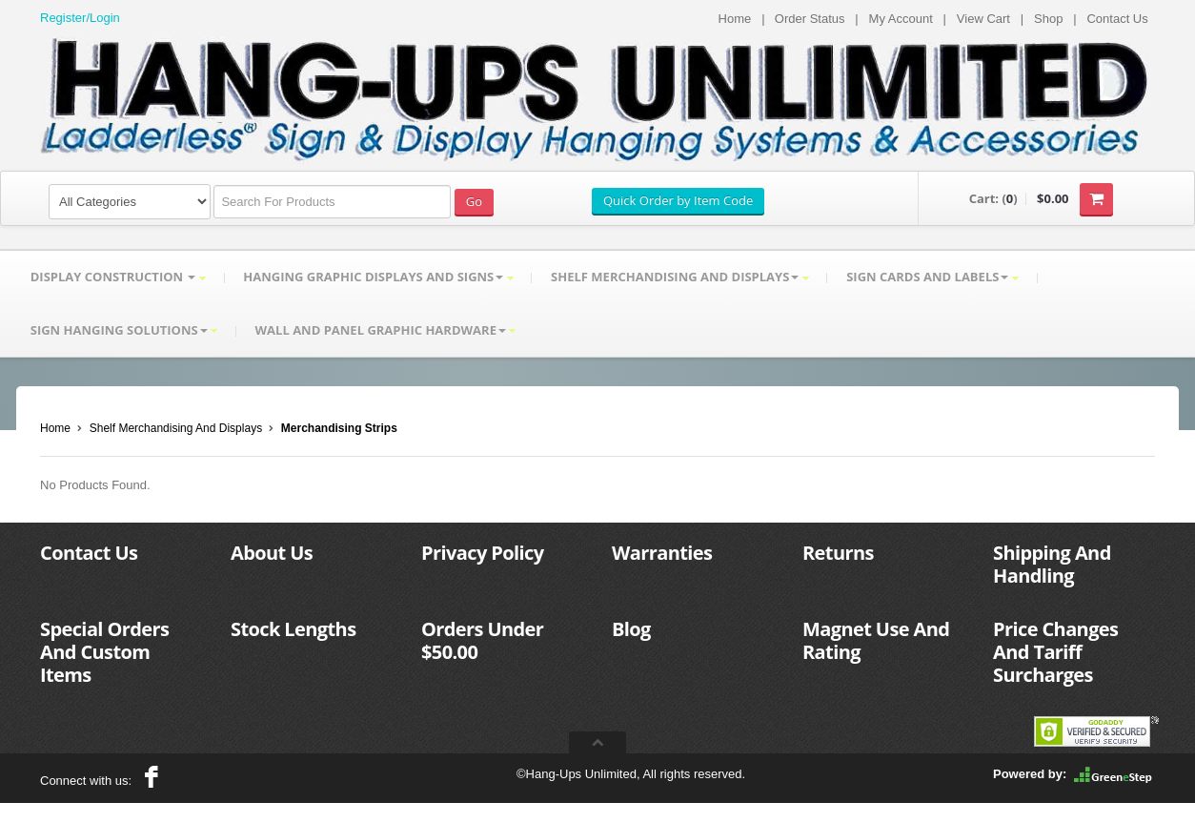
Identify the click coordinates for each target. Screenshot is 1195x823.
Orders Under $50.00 (482, 641)
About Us (272, 553)
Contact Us (1116, 18)
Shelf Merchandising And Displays (176, 429)
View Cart (983, 18)
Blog (631, 630)
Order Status (810, 18)
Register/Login (80, 17)
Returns (838, 553)
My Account (901, 18)
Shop (1048, 18)
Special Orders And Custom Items (104, 653)
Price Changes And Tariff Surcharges (1055, 653)
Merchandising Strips (339, 429)
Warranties (662, 553)
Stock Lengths (293, 630)
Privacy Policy (482, 553)
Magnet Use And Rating (875, 641)
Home (735, 18)
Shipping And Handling (1052, 565)
